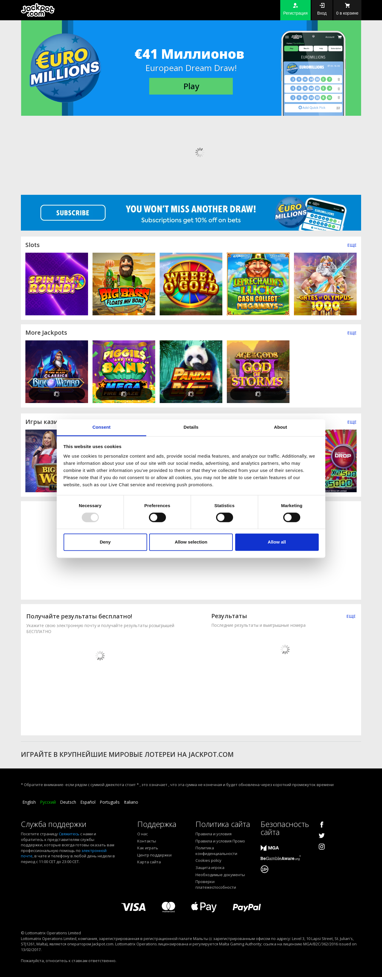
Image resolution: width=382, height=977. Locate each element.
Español (88, 802)
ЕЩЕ (352, 422)
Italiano (131, 802)
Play (191, 86)
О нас (142, 833)
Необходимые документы (220, 874)
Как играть (147, 848)
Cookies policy (208, 860)
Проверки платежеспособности (215, 884)
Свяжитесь (69, 833)
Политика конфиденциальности (216, 850)
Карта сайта (149, 862)
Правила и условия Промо (220, 841)
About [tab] (280, 427)
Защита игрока (209, 867)
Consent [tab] (102, 427)
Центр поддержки (154, 855)
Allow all (277, 542)
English (29, 802)
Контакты (146, 841)
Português (110, 802)
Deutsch (68, 802)
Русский (48, 802)
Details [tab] (191, 427)
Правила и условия (213, 833)
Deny (105, 542)
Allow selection (191, 542)
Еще (352, 245)
